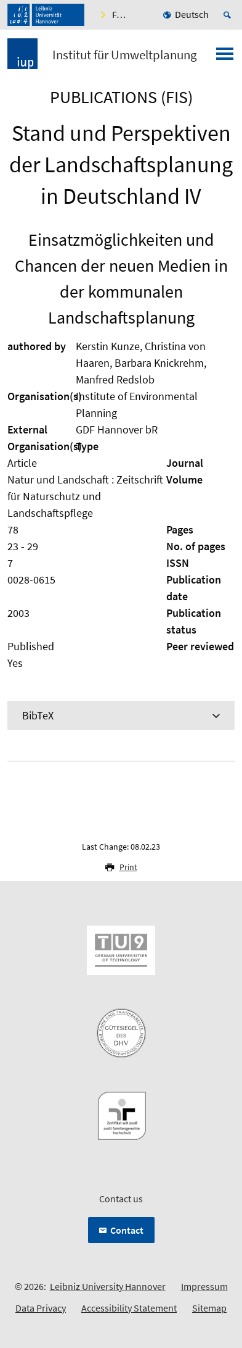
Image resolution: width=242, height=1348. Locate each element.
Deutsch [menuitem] (192, 14)
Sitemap (209, 1308)
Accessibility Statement (129, 1308)
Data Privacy (40, 1308)
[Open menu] (225, 57)
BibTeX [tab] (38, 715)
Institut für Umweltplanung (124, 55)
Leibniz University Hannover (108, 1286)
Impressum (204, 1286)
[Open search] (229, 15)
